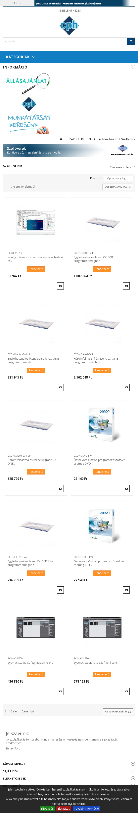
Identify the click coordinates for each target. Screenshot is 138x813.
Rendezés (96, 178)
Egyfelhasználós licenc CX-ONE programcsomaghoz (94, 259)
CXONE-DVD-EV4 (83, 455)
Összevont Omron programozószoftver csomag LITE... (99, 563)
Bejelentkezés (70, 10)
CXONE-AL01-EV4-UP (19, 354)
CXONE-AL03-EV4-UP (19, 455)
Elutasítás (64, 808)
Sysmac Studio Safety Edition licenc (30, 662)
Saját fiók (11, 771)
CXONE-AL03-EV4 (83, 354)
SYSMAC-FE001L (16, 658)
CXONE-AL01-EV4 (83, 253)
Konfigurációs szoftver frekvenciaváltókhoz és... (35, 259)
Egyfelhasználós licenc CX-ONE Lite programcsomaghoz (30, 563)
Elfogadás (47, 808)
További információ (86, 808)
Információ (15, 67)
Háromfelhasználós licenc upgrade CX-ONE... (32, 461)
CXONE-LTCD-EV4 (83, 557)
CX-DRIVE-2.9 (15, 253)
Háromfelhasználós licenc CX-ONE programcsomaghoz (96, 360)
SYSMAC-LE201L (82, 658)
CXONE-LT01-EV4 (17, 557)
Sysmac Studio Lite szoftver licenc (95, 662)
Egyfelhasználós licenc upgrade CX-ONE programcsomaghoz (33, 360)
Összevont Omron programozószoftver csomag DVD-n (99, 461)
